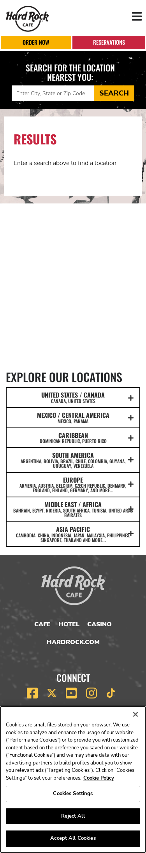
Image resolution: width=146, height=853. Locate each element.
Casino (99, 624)
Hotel (68, 624)
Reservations (109, 42)
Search (114, 93)
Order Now (36, 42)
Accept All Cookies (72, 838)
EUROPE (73, 484)
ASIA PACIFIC (73, 534)
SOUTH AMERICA (73, 459)
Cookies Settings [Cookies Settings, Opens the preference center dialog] (73, 793)
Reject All (72, 816)
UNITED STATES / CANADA (73, 397)
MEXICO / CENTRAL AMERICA (73, 417)
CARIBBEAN (73, 438)
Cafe (42, 624)
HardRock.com (73, 642)
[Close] (135, 714)
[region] (73, 779)
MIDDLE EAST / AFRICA (73, 509)
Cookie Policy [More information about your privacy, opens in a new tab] (98, 778)
